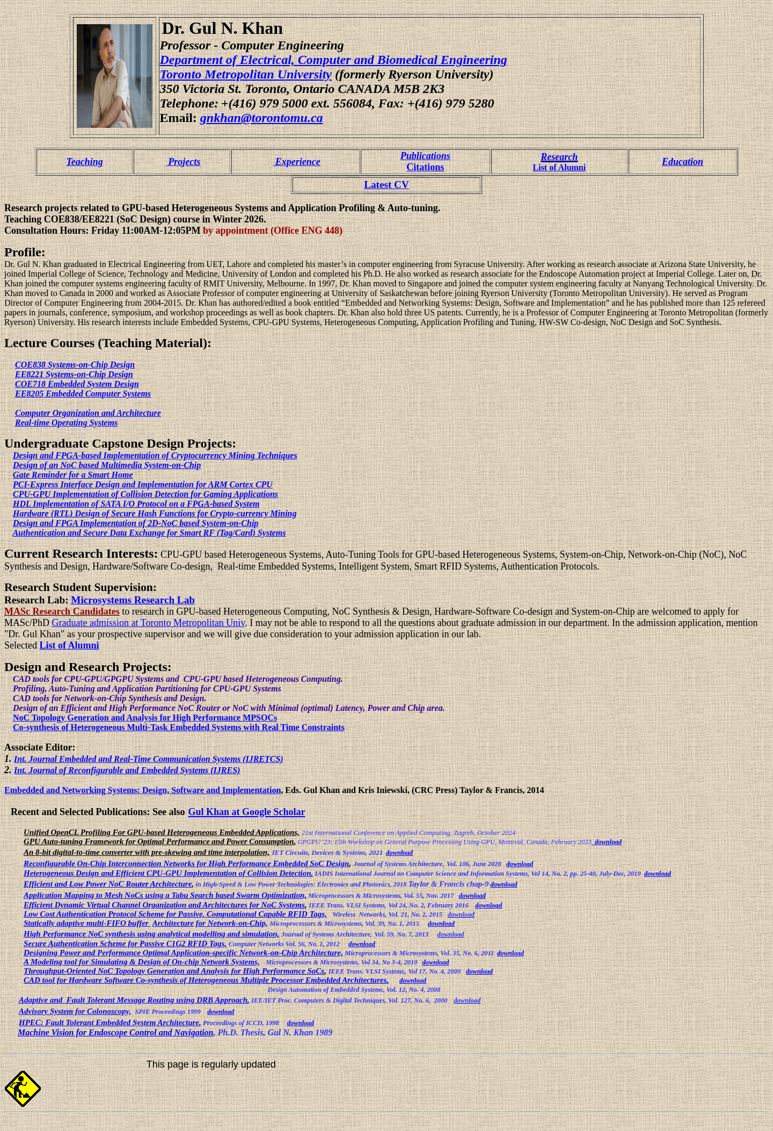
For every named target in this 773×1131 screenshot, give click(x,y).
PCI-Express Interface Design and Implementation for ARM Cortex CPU (143, 484)
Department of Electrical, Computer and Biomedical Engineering (333, 60)
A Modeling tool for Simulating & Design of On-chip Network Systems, (142, 961)
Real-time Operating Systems (66, 422)
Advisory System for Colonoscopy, (75, 1011)
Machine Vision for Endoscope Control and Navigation (116, 1032)
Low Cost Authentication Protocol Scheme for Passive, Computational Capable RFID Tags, (175, 914)
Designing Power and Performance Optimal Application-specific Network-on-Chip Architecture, (183, 952)
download (608, 842)
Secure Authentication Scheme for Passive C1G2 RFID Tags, (125, 943)
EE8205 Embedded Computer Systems (83, 393)
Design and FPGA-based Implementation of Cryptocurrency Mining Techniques (155, 455)
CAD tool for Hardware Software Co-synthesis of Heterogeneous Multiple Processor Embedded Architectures (205, 980)
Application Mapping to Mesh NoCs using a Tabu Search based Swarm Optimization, (165, 895)
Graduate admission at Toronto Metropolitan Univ (148, 622)
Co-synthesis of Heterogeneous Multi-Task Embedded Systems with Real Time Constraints (179, 727)
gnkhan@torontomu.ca (261, 118)
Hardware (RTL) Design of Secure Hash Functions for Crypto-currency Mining (154, 513)
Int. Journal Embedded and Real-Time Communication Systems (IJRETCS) (148, 758)
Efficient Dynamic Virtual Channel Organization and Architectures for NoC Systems (164, 905)
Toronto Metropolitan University (246, 74)
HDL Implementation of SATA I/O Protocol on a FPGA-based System (136, 503)
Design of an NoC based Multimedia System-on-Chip (107, 465)
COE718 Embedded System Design (77, 383)
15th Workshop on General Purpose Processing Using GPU (414, 842)
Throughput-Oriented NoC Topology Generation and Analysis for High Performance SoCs (174, 971)
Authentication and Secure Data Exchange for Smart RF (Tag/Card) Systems (149, 532)
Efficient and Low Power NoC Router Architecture (108, 884)
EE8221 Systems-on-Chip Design (74, 374)
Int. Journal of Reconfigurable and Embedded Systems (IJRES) (127, 770)
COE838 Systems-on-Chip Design (75, 364)
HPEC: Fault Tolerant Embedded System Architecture (109, 1022)
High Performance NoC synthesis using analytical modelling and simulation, (151, 934)
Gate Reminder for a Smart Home (73, 474)
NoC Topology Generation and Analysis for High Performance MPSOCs (145, 717)
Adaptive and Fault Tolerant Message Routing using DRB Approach (133, 1000)
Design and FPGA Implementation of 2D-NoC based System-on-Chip (135, 523)
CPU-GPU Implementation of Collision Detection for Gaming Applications (145, 494)
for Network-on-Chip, (232, 923)
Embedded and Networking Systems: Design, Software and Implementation (142, 790)
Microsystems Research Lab (133, 600)
